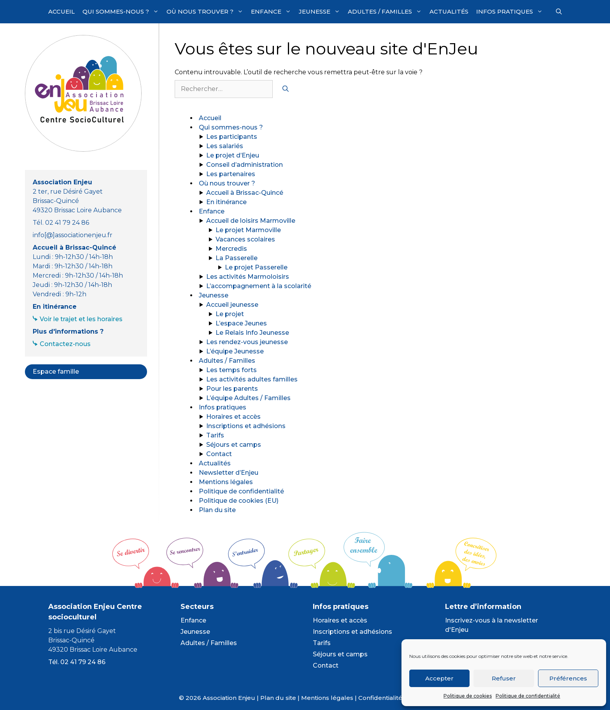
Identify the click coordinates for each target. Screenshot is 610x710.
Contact (219, 454)
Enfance (273, 11)
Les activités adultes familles (252, 379)
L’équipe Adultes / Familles (248, 398)
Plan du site (217, 510)
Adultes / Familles (387, 11)
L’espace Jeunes (241, 323)
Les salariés (224, 146)
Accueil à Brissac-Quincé (244, 192)
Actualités (448, 11)
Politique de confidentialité (528, 696)
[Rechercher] (285, 89)
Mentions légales (226, 482)
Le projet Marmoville (248, 230)
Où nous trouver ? (207, 11)
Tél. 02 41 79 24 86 (76, 662)
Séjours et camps (233, 444)
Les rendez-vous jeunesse (247, 342)
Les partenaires (230, 174)
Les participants (231, 136)
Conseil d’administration (244, 164)
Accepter (439, 678)
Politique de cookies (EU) (239, 500)
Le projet (230, 314)
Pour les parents (232, 388)
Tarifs (215, 435)
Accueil (61, 11)
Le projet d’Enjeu (232, 155)
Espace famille (56, 371)
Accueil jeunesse (232, 304)
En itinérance (226, 202)
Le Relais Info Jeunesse (252, 332)
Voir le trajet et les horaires (81, 319)
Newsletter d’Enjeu (228, 472)
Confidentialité (380, 697)
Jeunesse (321, 11)
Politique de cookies (467, 696)
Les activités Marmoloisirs (247, 276)
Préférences (568, 678)
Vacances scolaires (245, 239)
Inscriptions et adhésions (246, 426)
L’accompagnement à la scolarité (258, 286)
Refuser (504, 678)
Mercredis (231, 248)
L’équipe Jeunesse (235, 351)
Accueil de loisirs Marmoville (250, 220)
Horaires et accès (233, 416)
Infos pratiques (511, 11)
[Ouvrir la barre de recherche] (559, 11)
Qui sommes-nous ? (122, 11)
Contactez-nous (65, 344)
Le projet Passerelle (256, 267)
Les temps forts (231, 370)
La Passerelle (237, 258)
